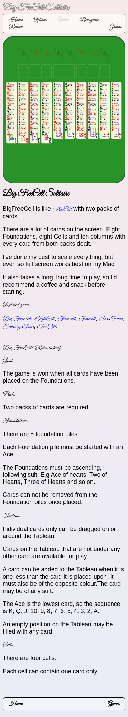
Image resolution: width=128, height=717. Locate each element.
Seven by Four (18, 327)
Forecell (87, 319)
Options (39, 20)
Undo (62, 20)
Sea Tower (111, 319)
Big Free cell (17, 319)
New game (89, 20)
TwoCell (46, 327)
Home (15, 20)
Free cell (66, 319)
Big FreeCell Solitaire (36, 8)
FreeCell (62, 209)
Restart (16, 27)
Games (115, 27)
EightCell (44, 319)
